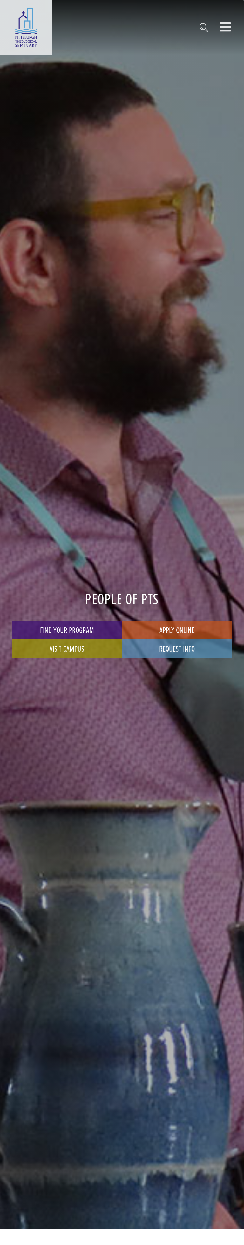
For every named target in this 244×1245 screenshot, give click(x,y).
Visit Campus (67, 648)
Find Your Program (67, 630)
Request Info (177, 648)
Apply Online (176, 630)
